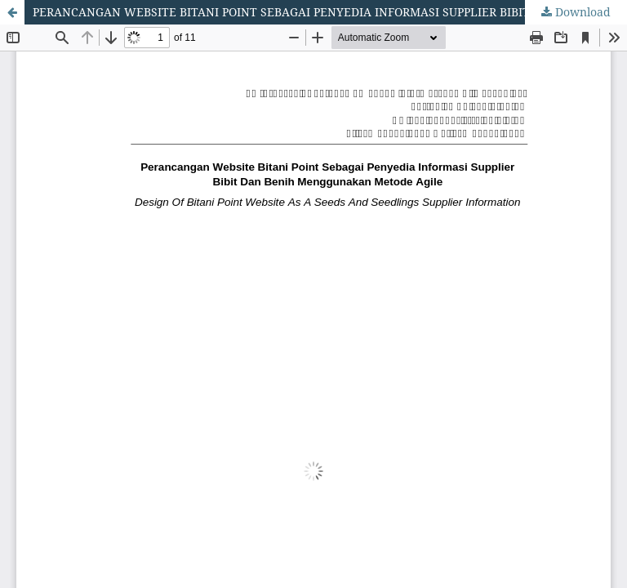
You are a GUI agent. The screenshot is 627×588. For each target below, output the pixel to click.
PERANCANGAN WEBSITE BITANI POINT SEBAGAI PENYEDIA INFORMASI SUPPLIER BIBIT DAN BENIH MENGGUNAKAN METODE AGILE (330, 12)
